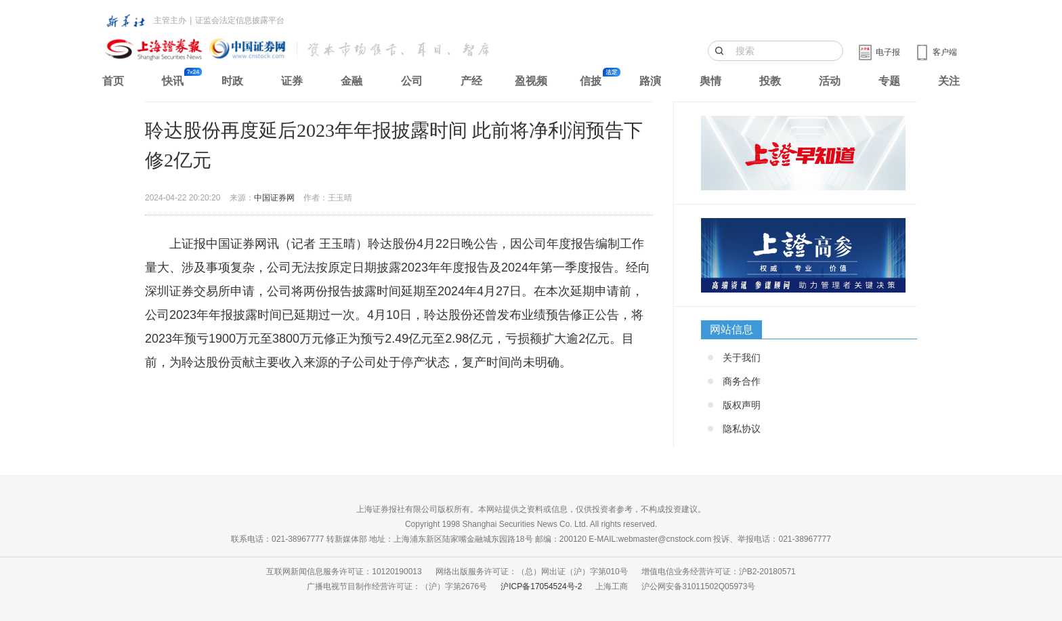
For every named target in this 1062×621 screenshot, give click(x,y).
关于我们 (742, 357)
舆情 (710, 81)
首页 (113, 81)
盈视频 (531, 81)
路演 (650, 81)
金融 (351, 81)
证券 (292, 81)
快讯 (173, 81)
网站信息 (731, 329)
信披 (590, 81)
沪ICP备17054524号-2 (541, 586)
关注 (949, 81)
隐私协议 (742, 428)
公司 (412, 81)
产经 (471, 81)
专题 (889, 81)
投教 (770, 81)
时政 (232, 81)
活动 (830, 81)
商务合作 (742, 381)
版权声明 (742, 405)
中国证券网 (274, 197)
